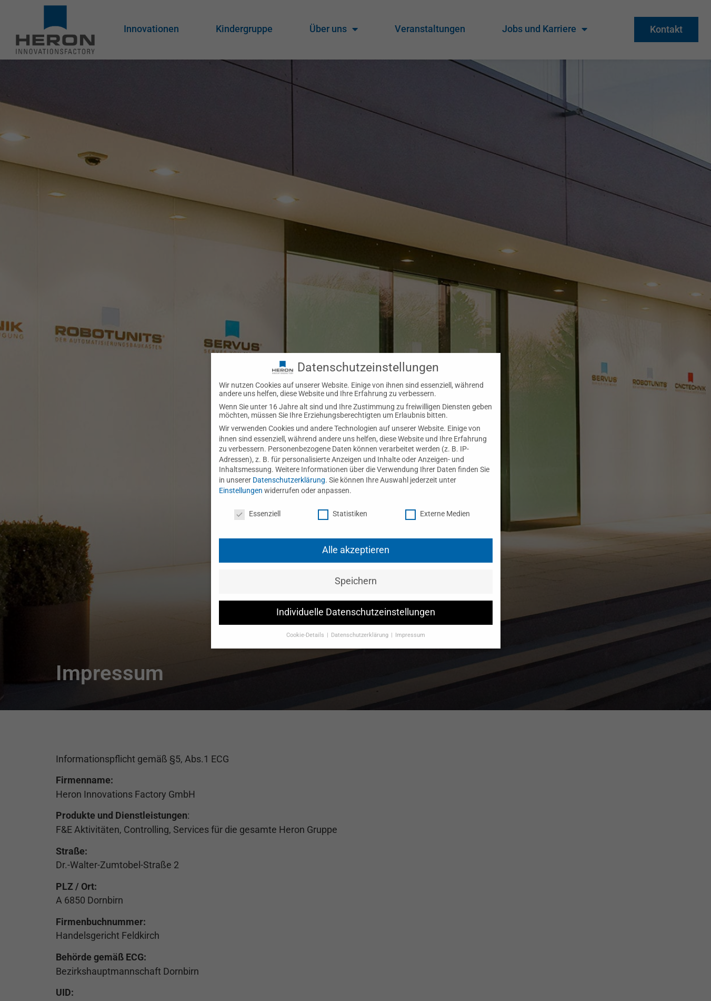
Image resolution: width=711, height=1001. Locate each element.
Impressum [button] (410, 626)
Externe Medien (437, 505)
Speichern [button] (356, 572)
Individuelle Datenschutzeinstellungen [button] (355, 603)
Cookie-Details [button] (306, 626)
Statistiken (342, 505)
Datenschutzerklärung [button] (360, 626)
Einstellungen (241, 481)
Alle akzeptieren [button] (355, 541)
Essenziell (257, 505)
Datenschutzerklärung (289, 471)
